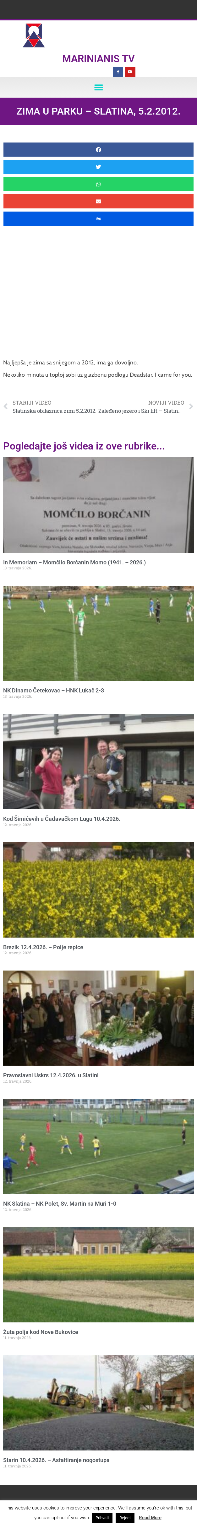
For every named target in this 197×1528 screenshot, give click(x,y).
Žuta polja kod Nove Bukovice (40, 1332)
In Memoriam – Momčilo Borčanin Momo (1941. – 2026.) (74, 562)
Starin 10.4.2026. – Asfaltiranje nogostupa (56, 1460)
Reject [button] (125, 1517)
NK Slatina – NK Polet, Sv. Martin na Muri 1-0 (59, 1203)
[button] (98, 87)
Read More (150, 1517)
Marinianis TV (98, 59)
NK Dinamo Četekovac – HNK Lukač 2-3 (53, 690)
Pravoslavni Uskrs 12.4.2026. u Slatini (51, 1075)
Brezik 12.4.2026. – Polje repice (43, 947)
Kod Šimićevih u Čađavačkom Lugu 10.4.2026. (61, 818)
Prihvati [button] (102, 1517)
